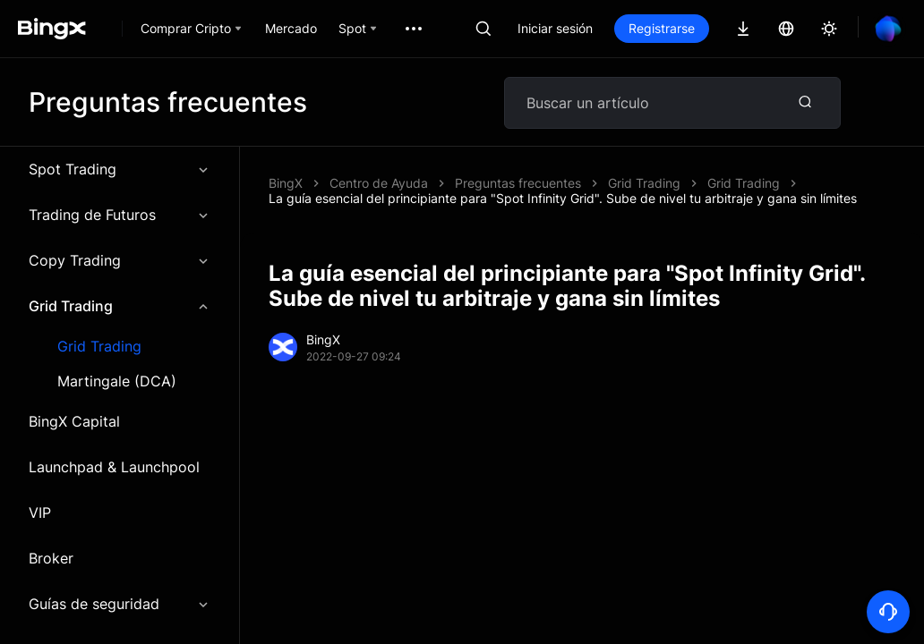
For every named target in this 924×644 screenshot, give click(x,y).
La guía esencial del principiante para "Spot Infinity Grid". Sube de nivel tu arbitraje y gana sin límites (563, 198)
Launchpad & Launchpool (114, 467)
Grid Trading (119, 306)
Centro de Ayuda (378, 183)
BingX (286, 183)
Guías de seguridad (119, 604)
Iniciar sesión (555, 28)
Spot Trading (119, 169)
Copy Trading (119, 260)
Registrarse (662, 28)
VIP (40, 512)
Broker (51, 558)
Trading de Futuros (119, 215)
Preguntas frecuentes (518, 183)
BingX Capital (74, 421)
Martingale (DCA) (116, 381)
